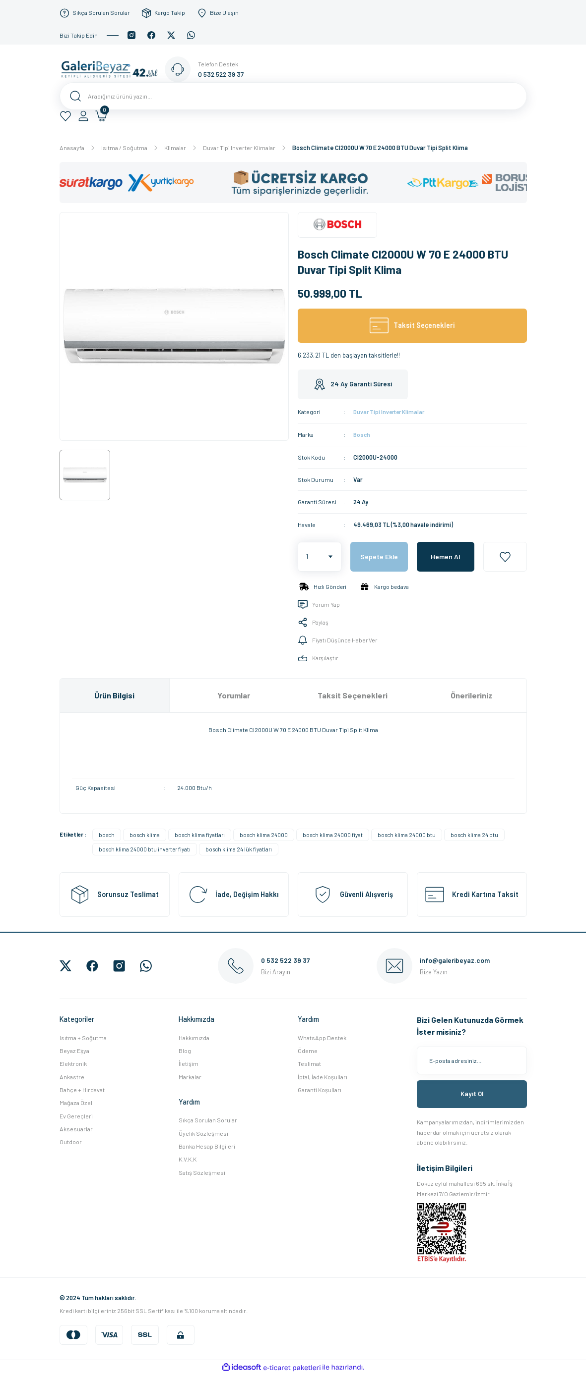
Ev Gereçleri (76, 1115)
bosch (107, 834)
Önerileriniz (471, 694)
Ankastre (72, 1076)
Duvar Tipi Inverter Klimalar (391, 411)
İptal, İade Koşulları (322, 1076)
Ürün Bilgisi (114, 694)
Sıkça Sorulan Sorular (208, 1119)
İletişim (188, 1062)
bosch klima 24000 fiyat (333, 834)
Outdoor (71, 1141)
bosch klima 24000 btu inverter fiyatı (145, 849)
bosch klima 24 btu (474, 834)
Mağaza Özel (76, 1102)
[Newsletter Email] (472, 1060)
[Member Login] (83, 116)
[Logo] (112, 68)
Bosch (362, 433)
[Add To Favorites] (505, 556)
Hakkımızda (194, 1037)
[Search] (293, 96)
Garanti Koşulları (319, 1089)
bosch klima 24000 (264, 834)
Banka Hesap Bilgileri (207, 1145)
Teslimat (309, 1062)
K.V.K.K (187, 1159)
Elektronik (73, 1062)
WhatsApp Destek (322, 1037)
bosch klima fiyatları (200, 834)
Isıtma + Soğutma (83, 1037)
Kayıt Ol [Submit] (471, 1093)
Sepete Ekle (379, 556)
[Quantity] (319, 556)
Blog (185, 1050)
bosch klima (145, 834)
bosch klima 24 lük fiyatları (238, 849)
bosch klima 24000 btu (407, 834)
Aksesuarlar (76, 1128)
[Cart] (101, 116)
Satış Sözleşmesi (202, 1171)
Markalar (190, 1076)
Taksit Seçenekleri (353, 694)
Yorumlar (233, 694)
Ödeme (308, 1050)
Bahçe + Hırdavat (82, 1089)
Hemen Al (445, 556)
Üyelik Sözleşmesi (203, 1132)
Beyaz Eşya (74, 1050)
